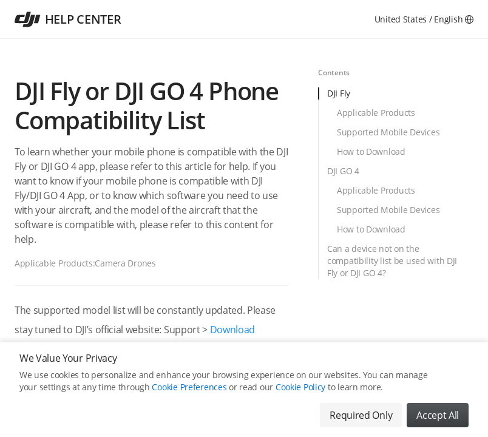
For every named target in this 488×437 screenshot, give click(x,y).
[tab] (395, 97)
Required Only (361, 415)
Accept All (437, 415)
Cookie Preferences (189, 387)
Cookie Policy (300, 387)
